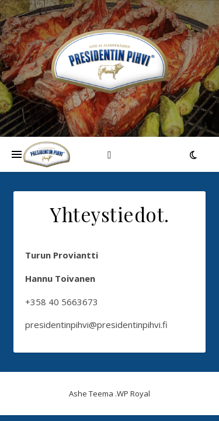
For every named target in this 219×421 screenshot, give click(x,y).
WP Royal (133, 393)
